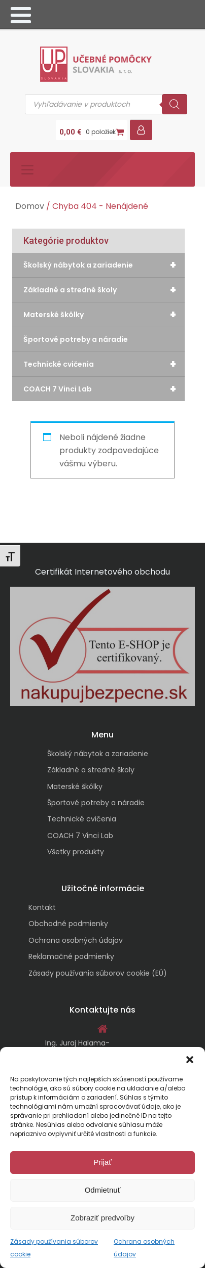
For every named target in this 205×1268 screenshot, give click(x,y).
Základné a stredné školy (104, 290)
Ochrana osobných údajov (75, 940)
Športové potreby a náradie (75, 339)
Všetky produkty (75, 852)
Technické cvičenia (104, 364)
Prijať (102, 1162)
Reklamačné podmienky (71, 956)
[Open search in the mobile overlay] (106, 104)
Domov (29, 206)
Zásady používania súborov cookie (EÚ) (97, 973)
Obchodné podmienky (68, 924)
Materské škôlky (104, 314)
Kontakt (42, 907)
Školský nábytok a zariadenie (104, 265)
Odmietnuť (103, 1190)
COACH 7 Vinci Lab (104, 389)
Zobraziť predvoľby (102, 1217)
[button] (190, 1060)
